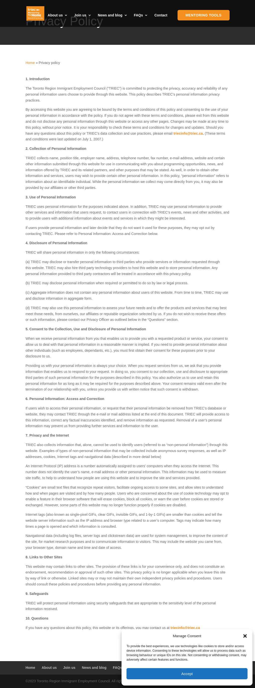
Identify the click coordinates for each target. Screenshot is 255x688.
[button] (245, 635)
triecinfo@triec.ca (188, 133)
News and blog (110, 15)
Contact (160, 15)
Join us (80, 15)
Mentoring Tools (204, 15)
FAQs (138, 15)
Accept (187, 674)
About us (55, 15)
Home (36, 15)
